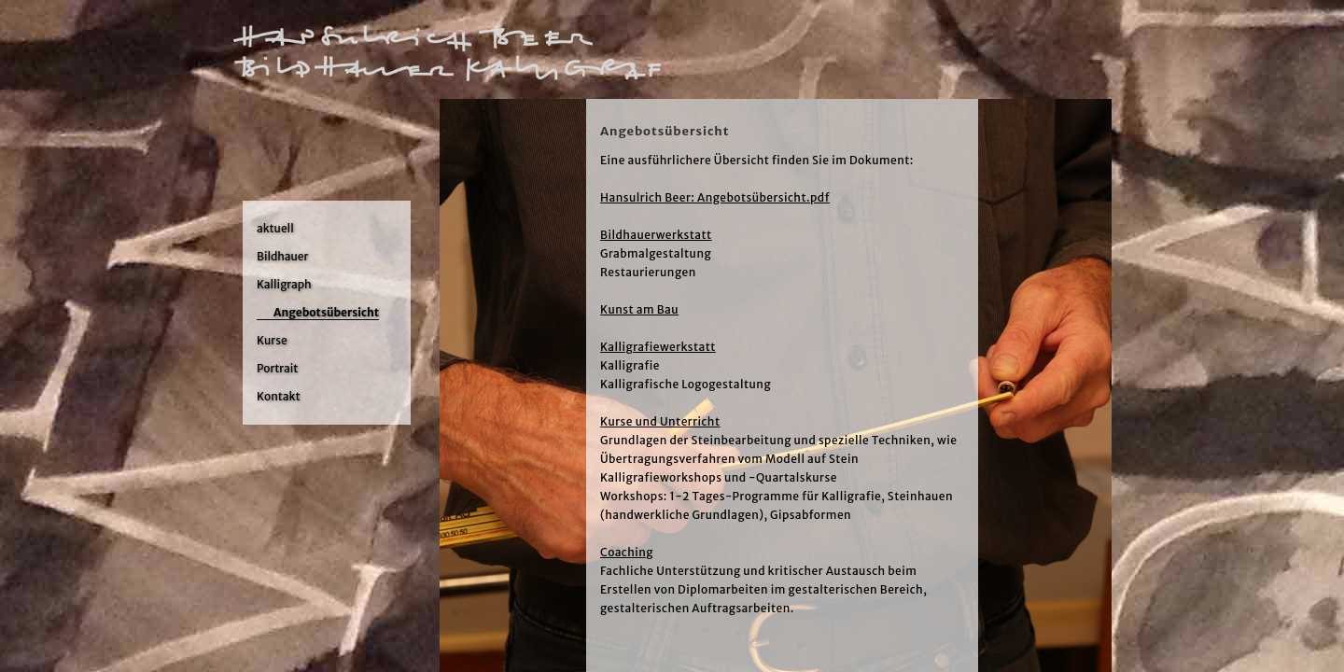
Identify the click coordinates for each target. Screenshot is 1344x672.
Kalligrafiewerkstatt (658, 347)
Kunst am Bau (639, 309)
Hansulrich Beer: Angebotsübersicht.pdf (715, 197)
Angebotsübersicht (326, 312)
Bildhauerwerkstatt (656, 235)
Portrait (277, 368)
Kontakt (278, 396)
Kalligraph (284, 284)
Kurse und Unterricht (660, 421)
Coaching (626, 552)
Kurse (272, 340)
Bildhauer (282, 256)
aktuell (275, 228)
